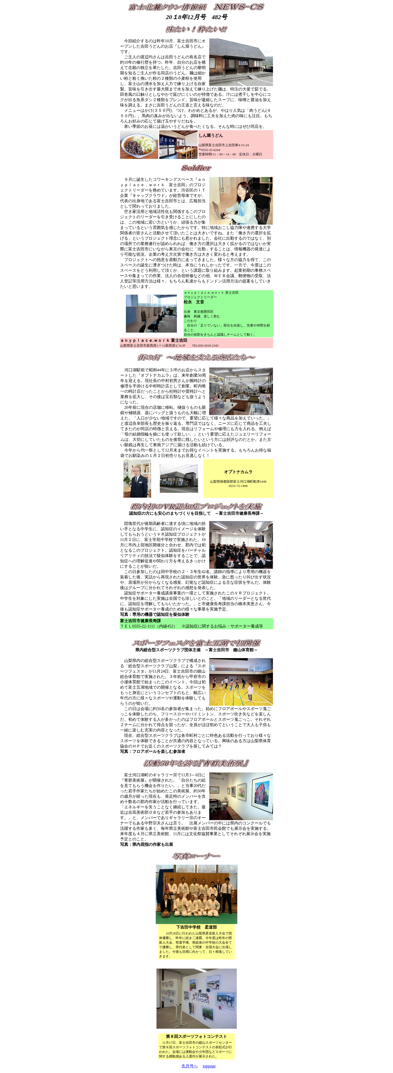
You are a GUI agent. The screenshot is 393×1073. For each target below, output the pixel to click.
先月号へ (189, 1066)
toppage (209, 1066)
